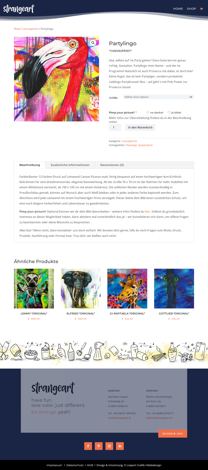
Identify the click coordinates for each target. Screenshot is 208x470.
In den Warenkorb (140, 127)
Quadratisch (145, 145)
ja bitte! (174, 112)
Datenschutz (75, 465)
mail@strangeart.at (119, 417)
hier (147, 211)
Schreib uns (172, 433)
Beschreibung (29, 165)
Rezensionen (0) (112, 165)
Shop (191, 8)
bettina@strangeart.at (159, 417)
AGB (90, 465)
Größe (113, 97)
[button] (93, 43)
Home (178, 8)
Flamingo (131, 145)
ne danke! (155, 112)
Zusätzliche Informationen (70, 165)
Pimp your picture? (122, 112)
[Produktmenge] (115, 127)
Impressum (54, 465)
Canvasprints (30, 28)
